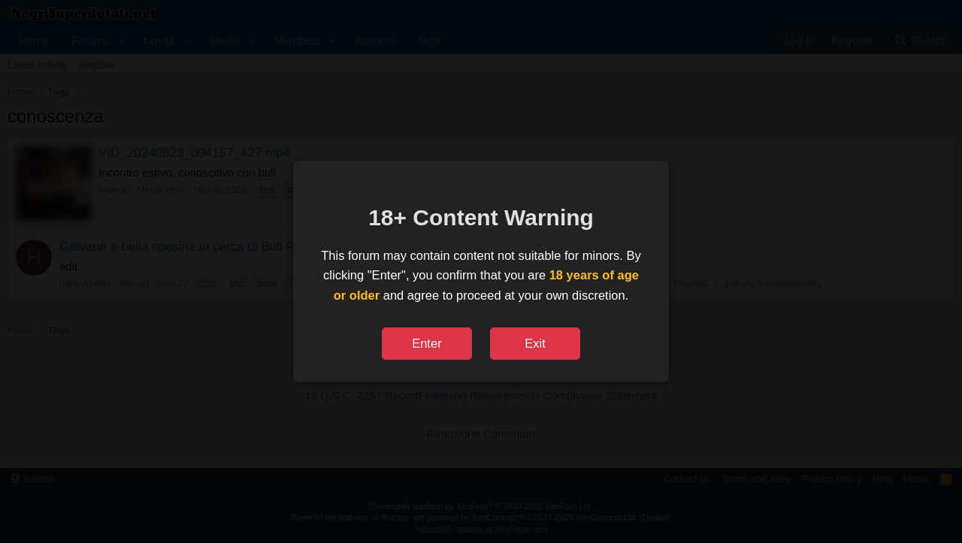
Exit (535, 343)
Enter (426, 343)
